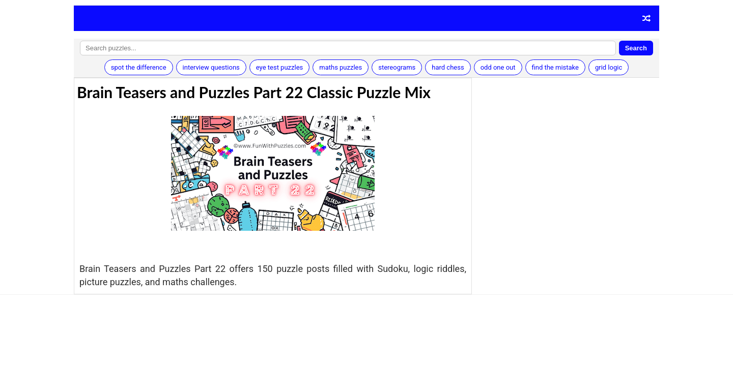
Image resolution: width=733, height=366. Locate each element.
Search (636, 48)
